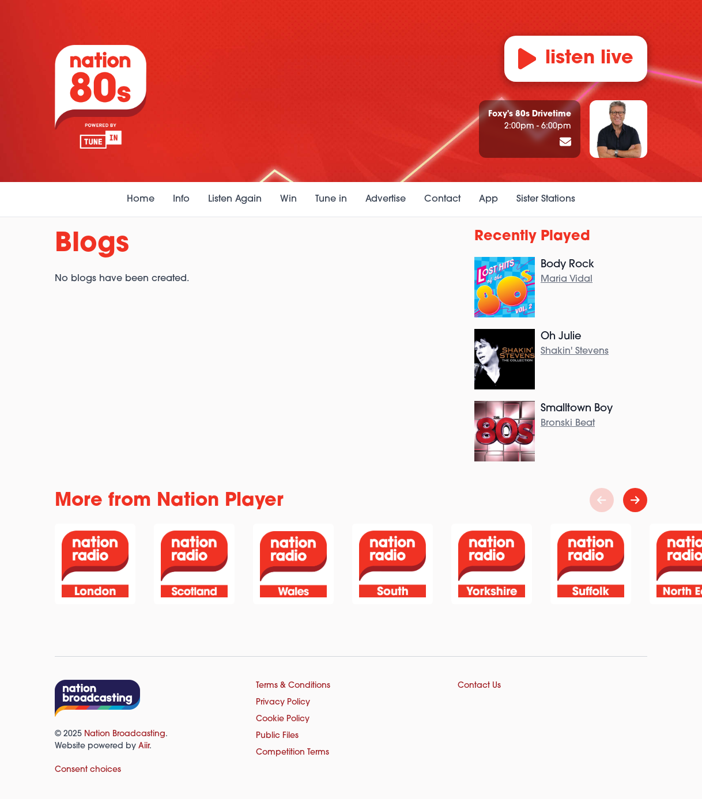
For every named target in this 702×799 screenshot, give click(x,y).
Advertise (385, 199)
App (488, 199)
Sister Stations (545, 199)
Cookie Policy (283, 719)
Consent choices (88, 770)
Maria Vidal (566, 279)
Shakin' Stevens (575, 351)
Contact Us (479, 685)
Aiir (143, 746)
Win (288, 199)
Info (181, 199)
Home (140, 199)
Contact (442, 199)
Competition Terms (292, 752)
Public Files (277, 736)
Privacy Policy (283, 702)
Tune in (331, 199)
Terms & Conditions (293, 685)
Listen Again (235, 199)
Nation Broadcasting (124, 734)
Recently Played (532, 237)
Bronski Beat (568, 423)
